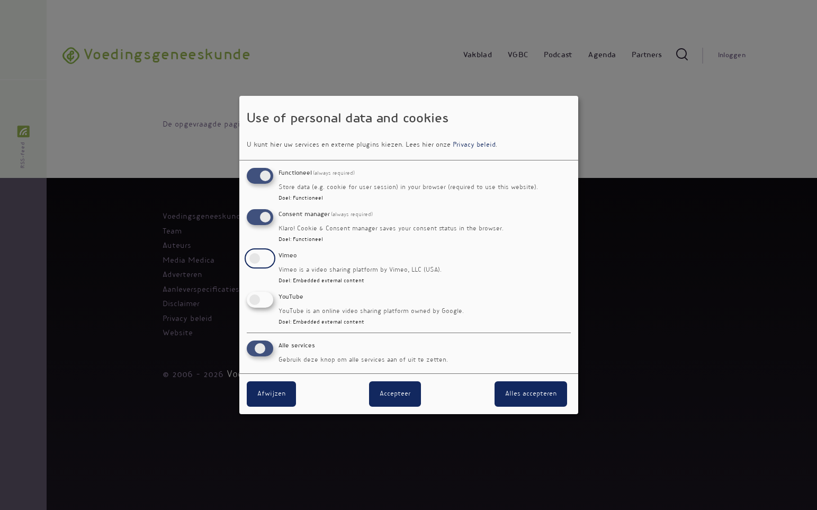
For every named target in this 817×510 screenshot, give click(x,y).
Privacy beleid (474, 145)
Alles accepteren (530, 394)
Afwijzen (271, 394)
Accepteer (395, 394)
